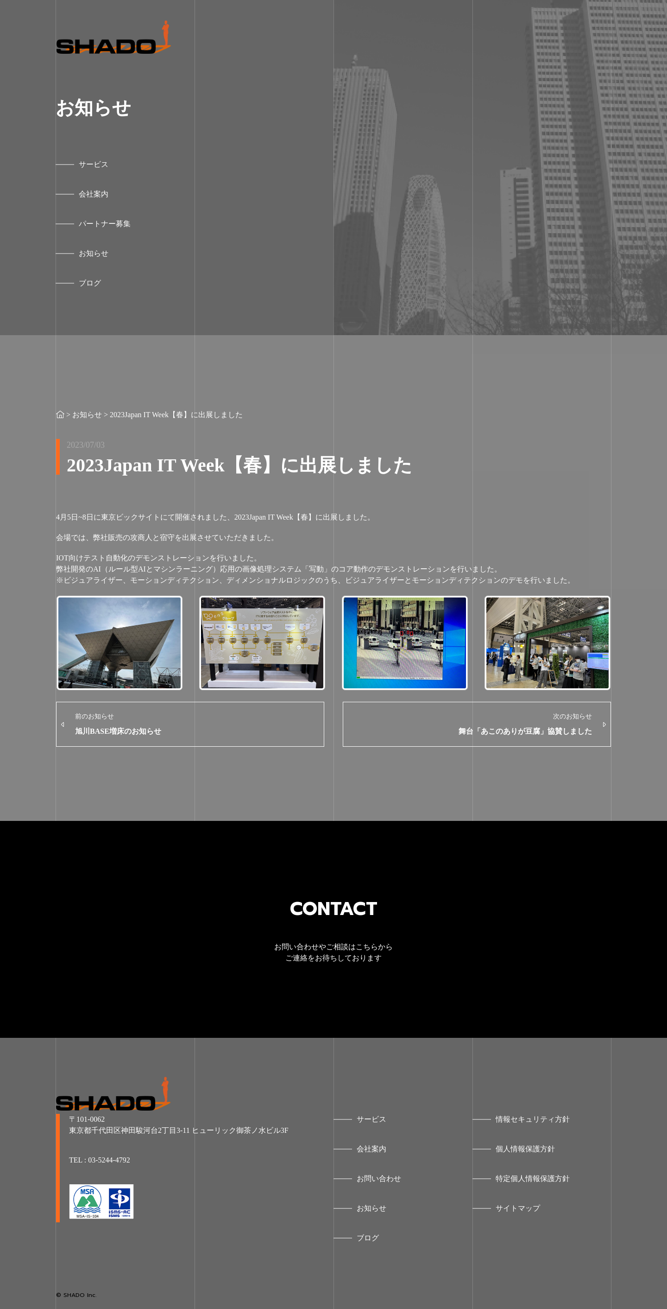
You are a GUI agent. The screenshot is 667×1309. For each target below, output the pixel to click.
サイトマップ (518, 1208)
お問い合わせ (379, 1178)
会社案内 (371, 1149)
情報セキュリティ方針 (533, 1119)
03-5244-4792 (109, 1160)
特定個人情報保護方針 (533, 1178)
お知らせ (87, 415)
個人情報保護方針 (525, 1149)
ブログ (368, 1238)
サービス (371, 1119)
